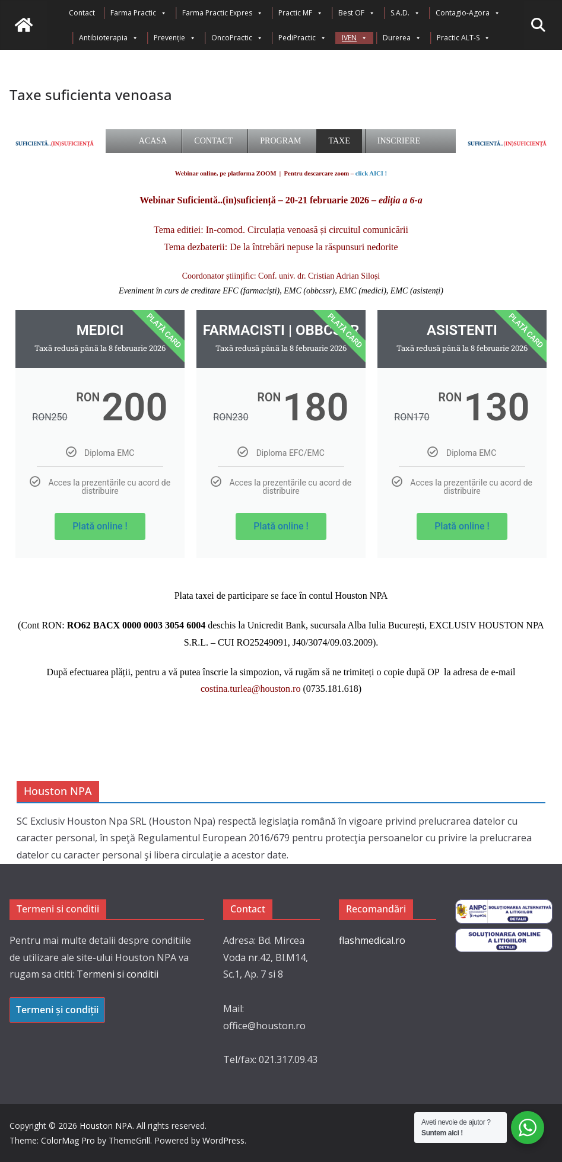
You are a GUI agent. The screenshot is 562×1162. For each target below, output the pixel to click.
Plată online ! (100, 526)
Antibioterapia (108, 38)
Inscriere (398, 140)
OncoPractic (237, 38)
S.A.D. (405, 13)
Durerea (402, 38)
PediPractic (302, 38)
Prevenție (175, 38)
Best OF (356, 13)
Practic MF (300, 13)
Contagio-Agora (468, 13)
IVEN (354, 38)
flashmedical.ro (372, 940)
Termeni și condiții (57, 1009)
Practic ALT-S (463, 38)
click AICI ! (371, 173)
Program (280, 140)
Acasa (153, 140)
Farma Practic (138, 13)
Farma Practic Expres (222, 13)
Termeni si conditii (117, 974)
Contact (82, 13)
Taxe (339, 140)
